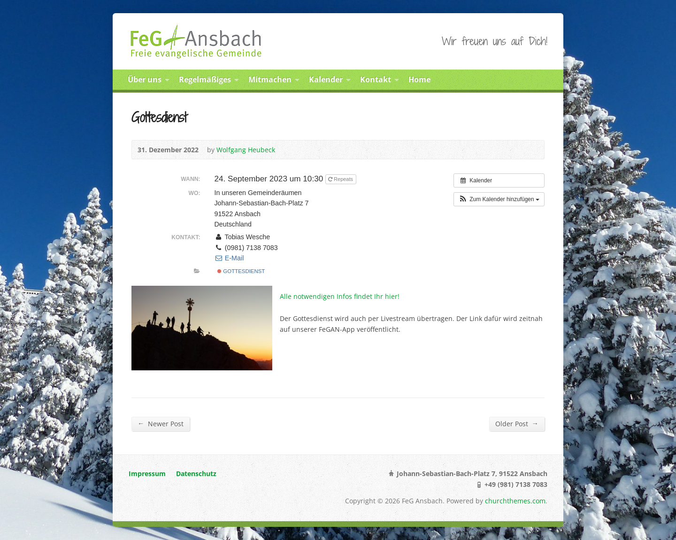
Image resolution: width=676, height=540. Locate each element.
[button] (499, 199)
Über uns (144, 79)
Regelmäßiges (205, 79)
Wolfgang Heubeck (245, 149)
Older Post (516, 423)
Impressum (147, 473)
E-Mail (229, 258)
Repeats (341, 179)
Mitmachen (270, 79)
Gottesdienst (241, 271)
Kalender (326, 79)
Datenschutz (196, 473)
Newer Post (161, 423)
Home (419, 79)
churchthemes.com (515, 500)
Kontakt (375, 79)
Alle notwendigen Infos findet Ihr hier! (339, 296)
